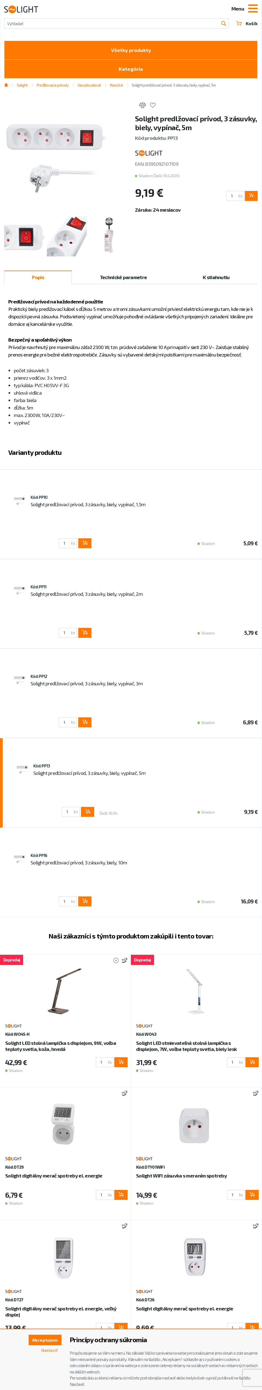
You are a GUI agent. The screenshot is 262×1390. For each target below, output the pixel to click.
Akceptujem (45, 1339)
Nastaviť (49, 1350)
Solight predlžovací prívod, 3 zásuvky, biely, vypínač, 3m (87, 683)
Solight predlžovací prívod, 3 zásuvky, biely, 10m (79, 862)
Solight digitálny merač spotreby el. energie (53, 1176)
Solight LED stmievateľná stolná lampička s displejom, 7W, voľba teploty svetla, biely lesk (186, 1046)
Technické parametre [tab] (123, 277)
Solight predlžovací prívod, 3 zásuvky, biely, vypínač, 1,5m (88, 504)
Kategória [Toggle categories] (131, 69)
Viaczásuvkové (89, 85)
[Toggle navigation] (253, 9)
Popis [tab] (38, 277)
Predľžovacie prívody (53, 85)
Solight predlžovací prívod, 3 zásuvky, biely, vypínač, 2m (87, 594)
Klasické (116, 85)
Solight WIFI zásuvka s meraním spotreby (181, 1176)
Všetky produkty (131, 50)
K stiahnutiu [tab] (216, 277)
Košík (247, 23)
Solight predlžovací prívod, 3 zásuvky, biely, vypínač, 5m (174, 85)
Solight (22, 85)
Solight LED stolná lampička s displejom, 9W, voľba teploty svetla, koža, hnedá (60, 1046)
